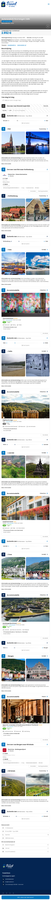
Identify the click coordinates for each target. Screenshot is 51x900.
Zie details (33, 191)
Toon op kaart (9, 320)
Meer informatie (6, 164)
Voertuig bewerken (43, 191)
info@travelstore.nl (9, 881)
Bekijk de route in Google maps (11, 100)
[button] (4, 142)
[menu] (48, 4)
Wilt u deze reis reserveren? (25, 897)
